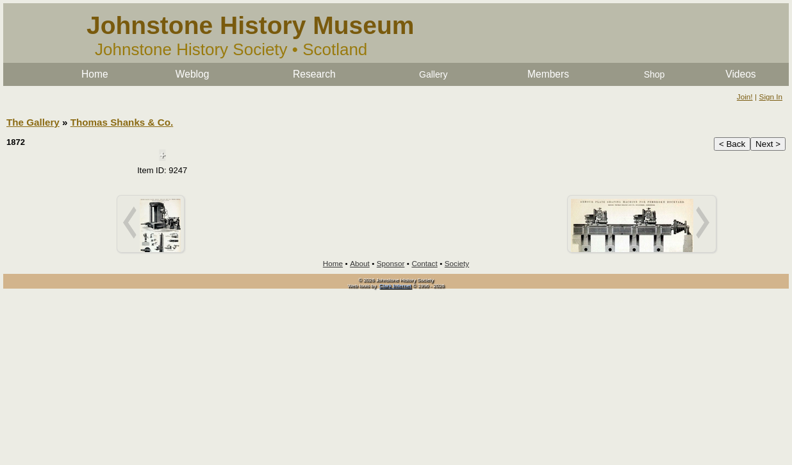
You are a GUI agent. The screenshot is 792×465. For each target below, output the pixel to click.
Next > (767, 144)
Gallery (433, 74)
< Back (732, 144)
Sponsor (391, 263)
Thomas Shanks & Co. (122, 122)
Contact (424, 263)
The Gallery (33, 122)
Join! (745, 96)
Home (94, 74)
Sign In (770, 96)
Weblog (193, 74)
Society (457, 263)
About (360, 263)
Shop (654, 74)
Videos (740, 74)
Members (548, 74)
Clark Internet (395, 286)
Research (314, 74)
